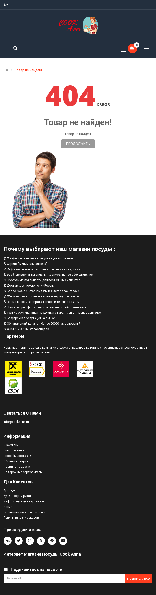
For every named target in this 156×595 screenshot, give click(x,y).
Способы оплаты (16, 450)
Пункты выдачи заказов (21, 517)
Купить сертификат (17, 496)
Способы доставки (17, 456)
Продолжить (78, 144)
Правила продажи (17, 466)
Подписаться (138, 578)
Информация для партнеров (24, 501)
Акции (8, 506)
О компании (12, 445)
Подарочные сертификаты (23, 472)
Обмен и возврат (16, 461)
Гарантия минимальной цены (24, 512)
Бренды (9, 490)
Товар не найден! (28, 70)
